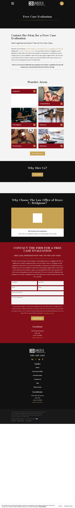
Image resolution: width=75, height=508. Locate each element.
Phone (13, 287)
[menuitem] (13, 421)
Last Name (41, 282)
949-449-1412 (37, 355)
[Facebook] (43, 359)
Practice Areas (37, 375)
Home (37, 367)
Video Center (37, 387)
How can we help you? (17, 297)
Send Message (37, 318)
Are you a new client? (17, 292)
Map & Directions (37, 337)
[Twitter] (36, 359)
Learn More (37, 174)
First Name (14, 282)
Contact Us (37, 379)
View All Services (37, 153)
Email (40, 287)
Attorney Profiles (37, 371)
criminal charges (30, 49)
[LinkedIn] (32, 359)
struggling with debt (55, 49)
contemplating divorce (42, 49)
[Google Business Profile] (39, 359)
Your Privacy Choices (32, 419)
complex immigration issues (27, 51)
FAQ (37, 383)
